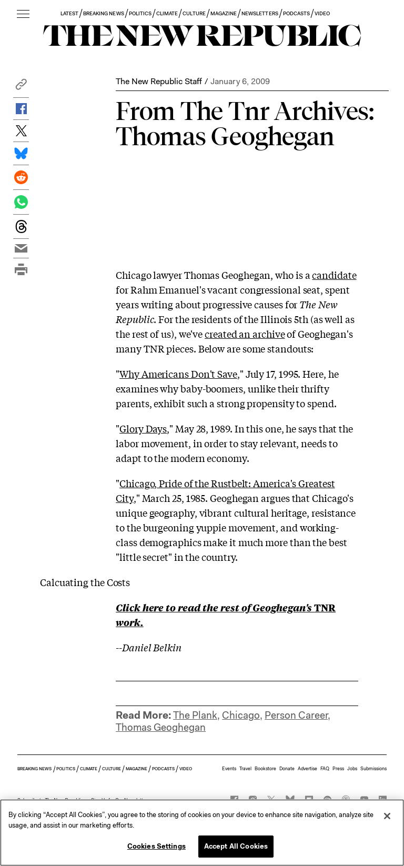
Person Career (296, 715)
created (221, 333)
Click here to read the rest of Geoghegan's (215, 607)
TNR (325, 607)
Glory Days (143, 428)
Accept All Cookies (236, 846)
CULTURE (194, 13)
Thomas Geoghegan (161, 727)
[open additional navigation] (23, 14)
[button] (21, 87)
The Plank (195, 715)
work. (130, 622)
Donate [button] (287, 769)
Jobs (352, 769)
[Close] (387, 816)
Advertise (307, 769)
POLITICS (140, 13)
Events (229, 769)
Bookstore (265, 769)
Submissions (373, 769)
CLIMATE (167, 13)
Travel (245, 769)
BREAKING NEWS (103, 13)
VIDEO (322, 13)
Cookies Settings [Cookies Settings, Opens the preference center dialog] (156, 846)
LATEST (69, 13)
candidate (334, 274)
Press (338, 769)
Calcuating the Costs (85, 582)
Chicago (241, 715)
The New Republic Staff (159, 81)
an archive (261, 333)
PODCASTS (296, 13)
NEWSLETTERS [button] (259, 13)
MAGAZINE (223, 13)
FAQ (324, 769)
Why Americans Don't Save (178, 373)
